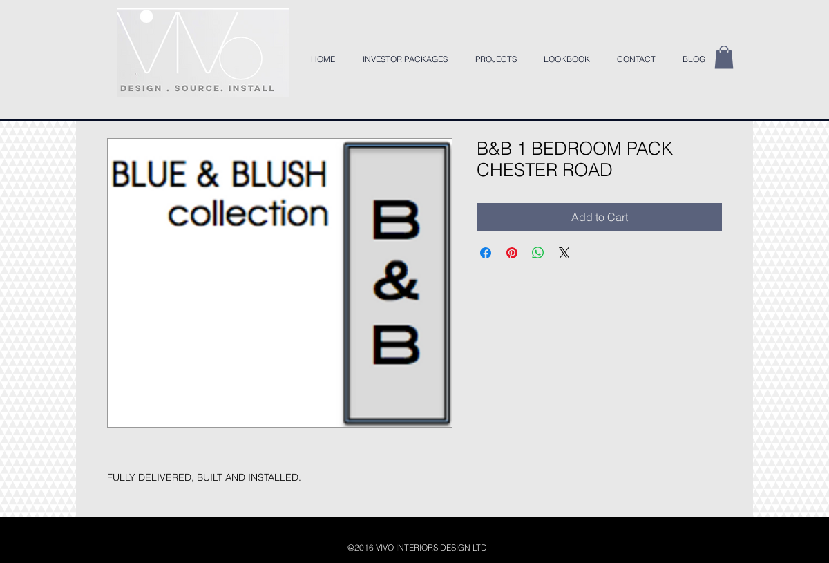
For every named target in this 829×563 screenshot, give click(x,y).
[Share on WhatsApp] (538, 253)
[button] (724, 57)
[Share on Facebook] (485, 253)
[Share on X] (564, 253)
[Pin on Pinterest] (512, 253)
